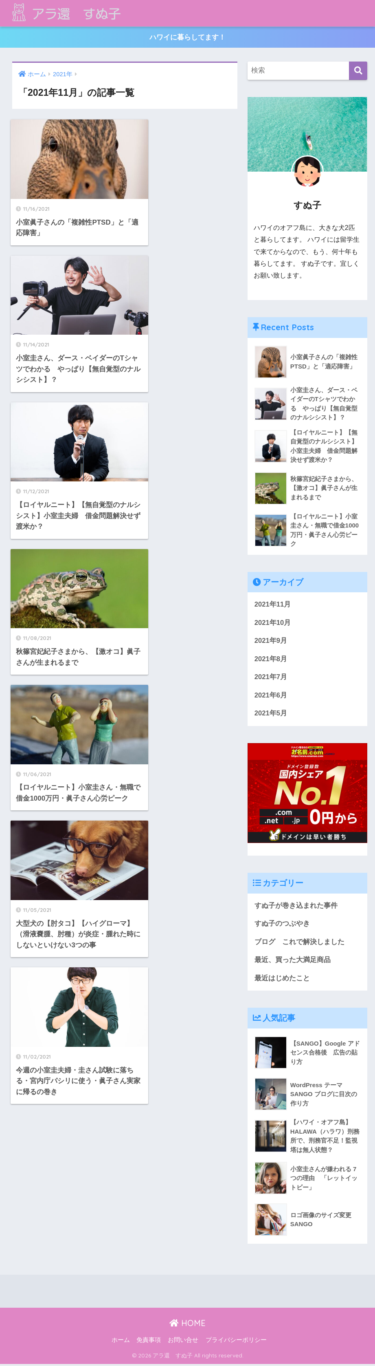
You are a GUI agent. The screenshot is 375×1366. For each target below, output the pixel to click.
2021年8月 (270, 660)
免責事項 (148, 1342)
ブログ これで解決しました (299, 943)
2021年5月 (270, 715)
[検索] (358, 71)
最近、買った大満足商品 (292, 961)
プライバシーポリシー (236, 1342)
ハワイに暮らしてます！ (187, 37)
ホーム (121, 1342)
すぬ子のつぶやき (282, 925)
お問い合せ (183, 1342)
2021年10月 (272, 623)
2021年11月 (272, 605)
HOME (187, 1325)
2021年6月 (270, 696)
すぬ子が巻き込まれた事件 (296, 907)
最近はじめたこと (282, 980)
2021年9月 (270, 642)
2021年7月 (270, 678)
